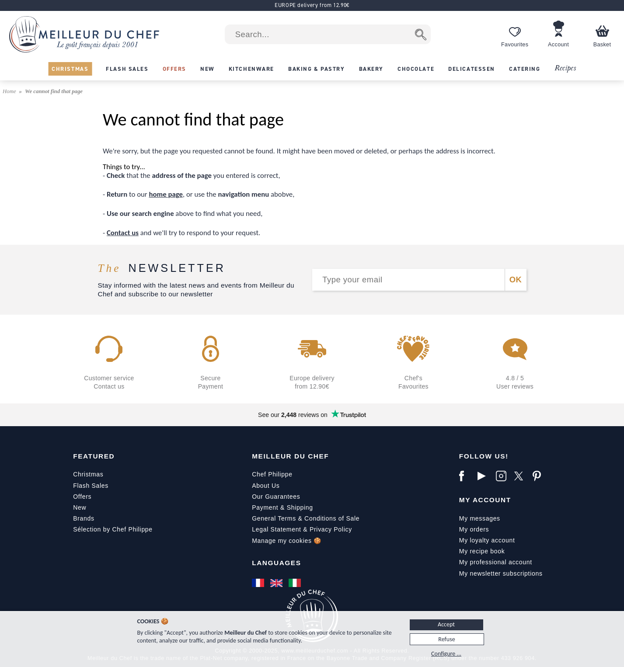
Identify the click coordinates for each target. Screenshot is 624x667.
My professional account (495, 562)
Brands (83, 518)
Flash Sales (90, 485)
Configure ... (446, 653)
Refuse (446, 639)
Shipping (300, 507)
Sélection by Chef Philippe (113, 529)
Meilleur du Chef (290, 456)
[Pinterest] (540, 476)
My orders (474, 529)
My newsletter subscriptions (501, 573)
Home (10, 91)
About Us (265, 485)
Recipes (565, 68)
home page (166, 194)
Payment (265, 507)
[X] (521, 476)
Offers (82, 496)
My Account (485, 500)
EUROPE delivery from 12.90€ (312, 5)
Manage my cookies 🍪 (286, 540)
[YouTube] (485, 476)
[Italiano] (296, 583)
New (79, 507)
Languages (276, 562)
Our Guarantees (276, 496)
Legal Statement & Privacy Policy (302, 529)
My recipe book (482, 551)
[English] (277, 583)
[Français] (259, 583)
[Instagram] (503, 476)
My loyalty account (487, 540)
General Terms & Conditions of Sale (305, 518)
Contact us (123, 232)
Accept (446, 624)
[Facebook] (466, 476)
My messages (479, 518)
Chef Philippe (272, 474)
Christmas (88, 474)
